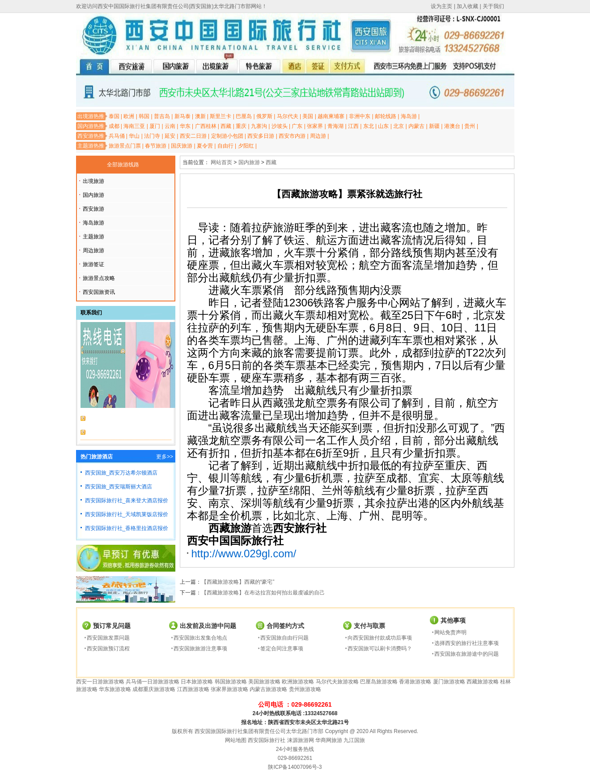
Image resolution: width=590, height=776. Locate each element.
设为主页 (441, 6)
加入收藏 (467, 6)
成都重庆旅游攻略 (153, 689)
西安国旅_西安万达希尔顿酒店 (121, 473)
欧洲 (128, 116)
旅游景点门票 (125, 146)
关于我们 (493, 6)
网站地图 (235, 740)
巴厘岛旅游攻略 (379, 681)
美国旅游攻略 (264, 681)
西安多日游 (260, 136)
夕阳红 (246, 146)
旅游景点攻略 (99, 278)
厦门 (154, 126)
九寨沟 (259, 126)
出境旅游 (93, 181)
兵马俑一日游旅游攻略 (152, 681)
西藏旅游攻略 (483, 681)
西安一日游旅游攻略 (100, 681)
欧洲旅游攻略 (298, 681)
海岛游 (409, 116)
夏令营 (205, 146)
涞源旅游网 (300, 740)
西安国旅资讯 (99, 292)
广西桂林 (205, 126)
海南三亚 (134, 126)
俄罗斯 (264, 116)
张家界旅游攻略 (229, 689)
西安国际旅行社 (266, 740)
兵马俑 (117, 136)
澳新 (200, 116)
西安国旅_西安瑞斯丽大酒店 (119, 486)
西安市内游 (292, 136)
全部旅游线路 (123, 164)
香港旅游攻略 (415, 681)
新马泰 (182, 116)
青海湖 (335, 126)
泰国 (114, 116)
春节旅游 (155, 146)
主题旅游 (93, 236)
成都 (114, 126)
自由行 (225, 146)
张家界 (315, 126)
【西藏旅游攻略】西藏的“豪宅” (238, 582)
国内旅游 (93, 195)
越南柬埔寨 (331, 116)
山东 (383, 126)
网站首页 (221, 162)
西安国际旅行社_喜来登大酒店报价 (127, 500)
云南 (170, 126)
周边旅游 (93, 250)
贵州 (469, 126)
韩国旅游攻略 (231, 681)
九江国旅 (354, 740)
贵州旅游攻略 (305, 689)
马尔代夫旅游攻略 (337, 681)
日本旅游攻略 (197, 681)
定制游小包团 (227, 136)
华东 (185, 126)
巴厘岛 (244, 116)
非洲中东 (359, 116)
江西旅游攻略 (193, 689)
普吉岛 (162, 116)
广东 (297, 126)
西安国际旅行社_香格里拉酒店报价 (127, 528)
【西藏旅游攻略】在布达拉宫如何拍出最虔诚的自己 (263, 592)
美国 (307, 116)
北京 (398, 126)
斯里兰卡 (220, 116)
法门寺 (152, 136)
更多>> (164, 457)
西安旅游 (93, 209)
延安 (170, 136)
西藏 (226, 126)
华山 (134, 136)
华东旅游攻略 (115, 689)
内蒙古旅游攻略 (268, 689)
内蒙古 (416, 126)
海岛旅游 (93, 223)
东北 (368, 126)
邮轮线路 (385, 116)
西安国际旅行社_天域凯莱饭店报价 (127, 514)
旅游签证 (93, 264)
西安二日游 (193, 136)
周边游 (318, 136)
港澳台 (452, 126)
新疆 (434, 126)
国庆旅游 (181, 146)
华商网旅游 (328, 740)
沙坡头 (280, 126)
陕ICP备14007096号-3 (295, 767)
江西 (353, 126)
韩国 (144, 116)
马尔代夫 (287, 116)
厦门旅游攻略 (449, 681)
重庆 (241, 126)
